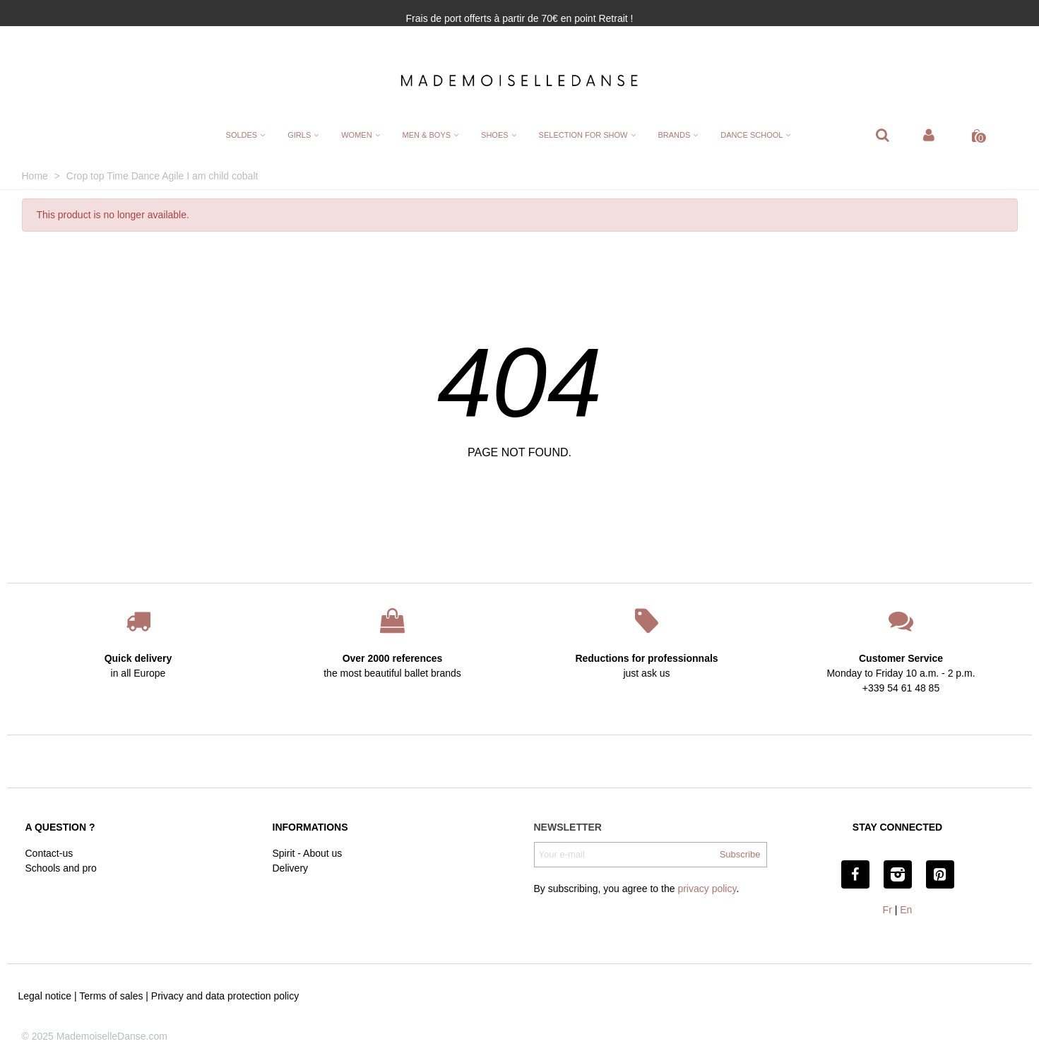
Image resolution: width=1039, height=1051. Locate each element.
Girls (299, 135)
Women (356, 135)
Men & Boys (427, 135)
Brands (674, 135)
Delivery (291, 868)
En (906, 909)
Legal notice (45, 996)
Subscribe (740, 854)
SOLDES (242, 135)
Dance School (751, 135)
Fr (887, 909)
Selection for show (583, 135)
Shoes (495, 135)
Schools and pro (61, 868)
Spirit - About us (308, 853)
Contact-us (49, 853)
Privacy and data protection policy (225, 996)
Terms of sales (111, 996)
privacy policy (706, 888)
